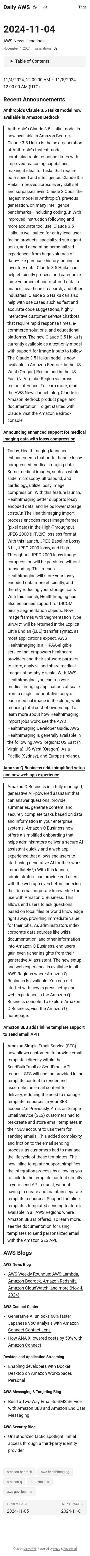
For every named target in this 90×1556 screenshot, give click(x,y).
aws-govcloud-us (19, 1492)
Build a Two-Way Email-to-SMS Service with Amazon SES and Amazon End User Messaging (46, 1408)
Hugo (56, 1548)
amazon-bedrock (19, 1472)
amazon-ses (40, 1482)
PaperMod (70, 1548)
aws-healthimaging (55, 1472)
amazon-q (14, 1482)
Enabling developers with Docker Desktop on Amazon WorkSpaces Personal (40, 1373)
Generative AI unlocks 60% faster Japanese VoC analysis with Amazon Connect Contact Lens (43, 1323)
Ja (55, 48)
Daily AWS (16, 7)
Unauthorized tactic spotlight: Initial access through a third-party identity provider (42, 1443)
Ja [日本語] (45, 7)
